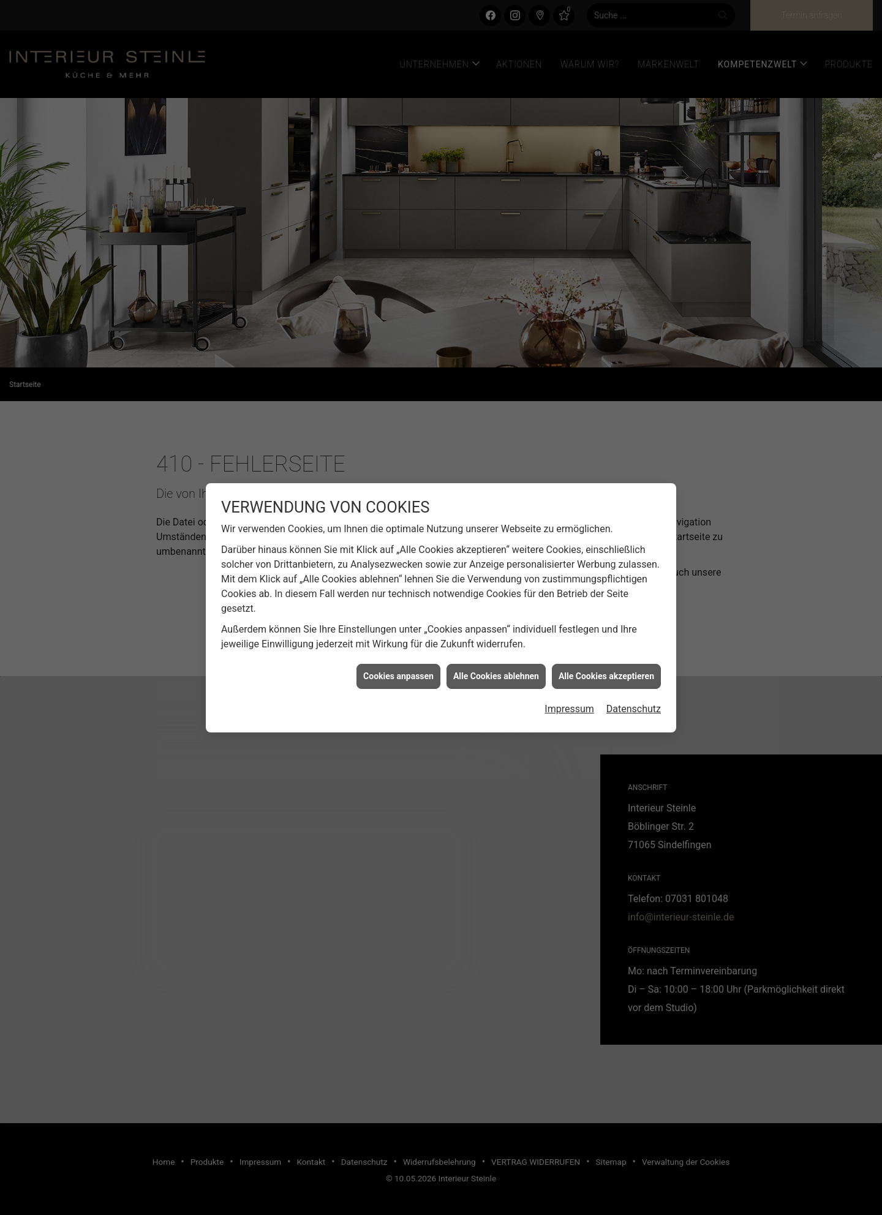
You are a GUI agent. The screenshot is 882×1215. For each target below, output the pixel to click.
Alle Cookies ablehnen (496, 639)
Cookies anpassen (398, 639)
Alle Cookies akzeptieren (606, 639)
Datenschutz (633, 672)
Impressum (569, 672)
